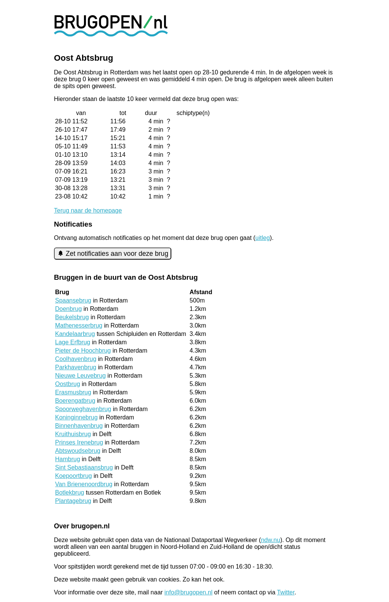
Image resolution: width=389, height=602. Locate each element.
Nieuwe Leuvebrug (80, 375)
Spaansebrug (73, 300)
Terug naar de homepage (88, 210)
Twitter (285, 592)
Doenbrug (68, 309)
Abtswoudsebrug (77, 451)
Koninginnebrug (76, 417)
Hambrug (67, 459)
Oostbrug (67, 384)
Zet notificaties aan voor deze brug (112, 253)
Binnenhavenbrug (79, 425)
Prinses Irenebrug (79, 442)
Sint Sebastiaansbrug (84, 467)
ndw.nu (270, 540)
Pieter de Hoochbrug (83, 350)
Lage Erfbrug (72, 342)
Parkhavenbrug (75, 367)
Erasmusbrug (73, 392)
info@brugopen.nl (188, 592)
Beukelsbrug (72, 317)
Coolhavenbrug (75, 359)
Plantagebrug (73, 501)
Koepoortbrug (73, 476)
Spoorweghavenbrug (83, 409)
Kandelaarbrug (75, 334)
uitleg (262, 238)
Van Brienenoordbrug (83, 484)
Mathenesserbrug (79, 325)
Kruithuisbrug (73, 434)
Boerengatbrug (75, 400)
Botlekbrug (69, 492)
